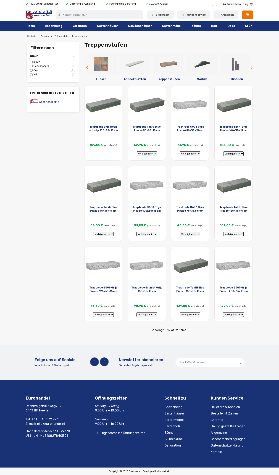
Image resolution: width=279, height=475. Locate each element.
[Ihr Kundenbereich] (226, 14)
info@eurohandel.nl (50, 424)
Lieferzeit (162, 14)
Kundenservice (196, 14)
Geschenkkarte (49, 102)
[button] (247, 14)
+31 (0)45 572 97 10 (45, 419)
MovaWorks (164, 471)
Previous (86, 67)
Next (250, 67)
